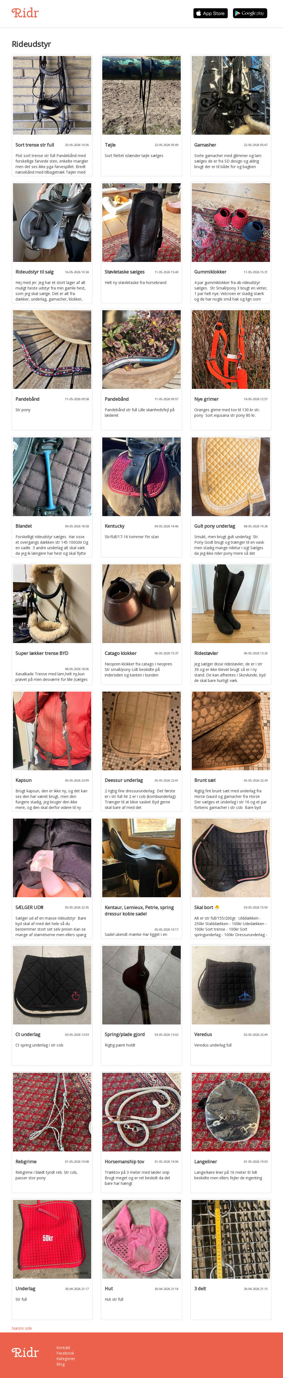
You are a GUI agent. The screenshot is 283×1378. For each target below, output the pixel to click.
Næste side (22, 1328)
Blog (60, 1364)
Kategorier (65, 1358)
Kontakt (63, 1347)
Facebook (65, 1353)
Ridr (25, 12)
